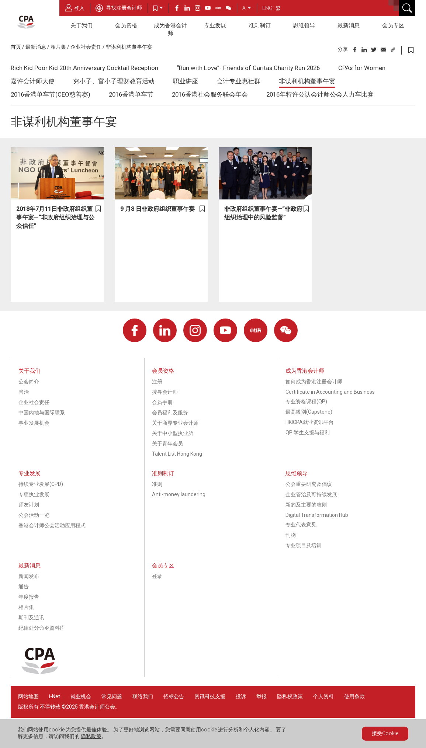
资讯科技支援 (209, 696)
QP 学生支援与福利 (307, 432)
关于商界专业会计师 (175, 423)
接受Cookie (385, 733)
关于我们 (81, 25)
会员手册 (162, 402)
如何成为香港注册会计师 (313, 382)
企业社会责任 (85, 47)
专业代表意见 (300, 525)
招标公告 (173, 696)
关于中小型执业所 (172, 433)
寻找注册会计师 (119, 8)
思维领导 (304, 25)
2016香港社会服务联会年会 (210, 94)
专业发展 (215, 25)
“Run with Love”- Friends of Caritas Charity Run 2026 (248, 68)
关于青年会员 (167, 443)
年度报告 (28, 597)
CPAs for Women (361, 68)
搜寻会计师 (165, 392)
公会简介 (28, 382)
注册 (157, 382)
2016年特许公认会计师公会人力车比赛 (320, 94)
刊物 (290, 535)
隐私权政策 (290, 696)
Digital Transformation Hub (316, 515)
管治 (23, 392)
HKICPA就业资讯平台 (309, 422)
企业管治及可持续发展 (311, 494)
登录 (157, 576)
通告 (23, 586)
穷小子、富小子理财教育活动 (114, 81)
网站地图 (28, 696)
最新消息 (348, 25)
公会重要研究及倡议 (308, 484)
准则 (157, 484)
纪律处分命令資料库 (41, 628)
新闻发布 (28, 576)
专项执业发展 (33, 494)
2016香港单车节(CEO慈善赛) (50, 94)
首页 (16, 47)
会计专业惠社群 (238, 81)
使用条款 (354, 696)
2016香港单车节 (131, 94)
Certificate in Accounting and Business (330, 392)
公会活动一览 (33, 515)
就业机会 (81, 696)
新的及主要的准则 (306, 505)
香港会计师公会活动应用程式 (52, 525)
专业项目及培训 (303, 545)
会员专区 (393, 25)
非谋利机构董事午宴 (129, 47)
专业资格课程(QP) (306, 401)
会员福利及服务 (170, 412)
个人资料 (323, 696)
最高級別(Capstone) (308, 412)
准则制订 (260, 25)
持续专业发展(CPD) (40, 484)
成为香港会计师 (170, 29)
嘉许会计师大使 (33, 81)
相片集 (58, 47)
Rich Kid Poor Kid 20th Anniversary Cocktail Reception (84, 68)
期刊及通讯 (31, 617)
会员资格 (126, 25)
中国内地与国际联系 (41, 412)
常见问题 (111, 696)
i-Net (54, 696)
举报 (261, 696)
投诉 (241, 696)
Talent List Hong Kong (177, 454)
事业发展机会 (33, 423)
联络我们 (142, 696)
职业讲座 (185, 81)
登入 (74, 7)
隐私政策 (91, 736)
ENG (267, 8)
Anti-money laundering (178, 494)
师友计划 (28, 505)
